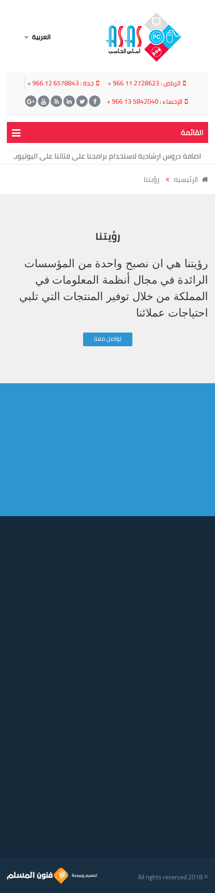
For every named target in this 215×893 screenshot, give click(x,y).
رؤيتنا (151, 179)
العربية (37, 37)
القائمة (192, 132)
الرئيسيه (191, 179)
